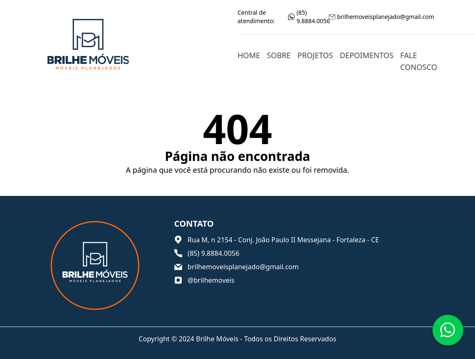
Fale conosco (418, 61)
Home (249, 55)
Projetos (315, 55)
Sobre (279, 55)
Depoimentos (366, 55)
